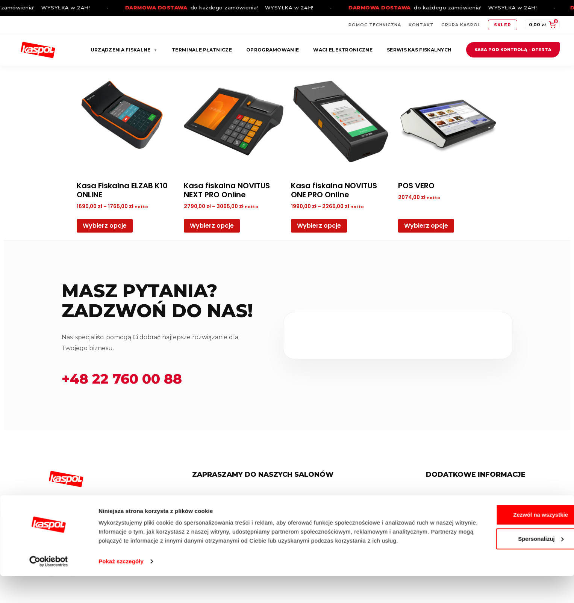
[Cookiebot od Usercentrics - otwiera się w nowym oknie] (49, 588)
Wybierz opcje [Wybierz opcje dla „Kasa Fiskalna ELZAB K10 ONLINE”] (105, 225)
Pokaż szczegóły (121, 588)
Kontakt (421, 24)
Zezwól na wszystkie (511, 532)
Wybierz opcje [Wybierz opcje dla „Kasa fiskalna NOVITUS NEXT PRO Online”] (212, 225)
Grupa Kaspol (460, 24)
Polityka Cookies (454, 510)
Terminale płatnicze (202, 50)
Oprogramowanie (272, 50)
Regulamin (447, 497)
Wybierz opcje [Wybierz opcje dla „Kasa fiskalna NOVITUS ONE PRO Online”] (319, 225)
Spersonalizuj (512, 556)
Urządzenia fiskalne (124, 50)
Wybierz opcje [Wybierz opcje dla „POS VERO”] (426, 225)
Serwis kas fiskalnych (419, 50)
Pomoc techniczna (374, 24)
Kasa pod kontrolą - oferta (512, 49)
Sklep (502, 24)
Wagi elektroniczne (342, 50)
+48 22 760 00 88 (122, 378)
